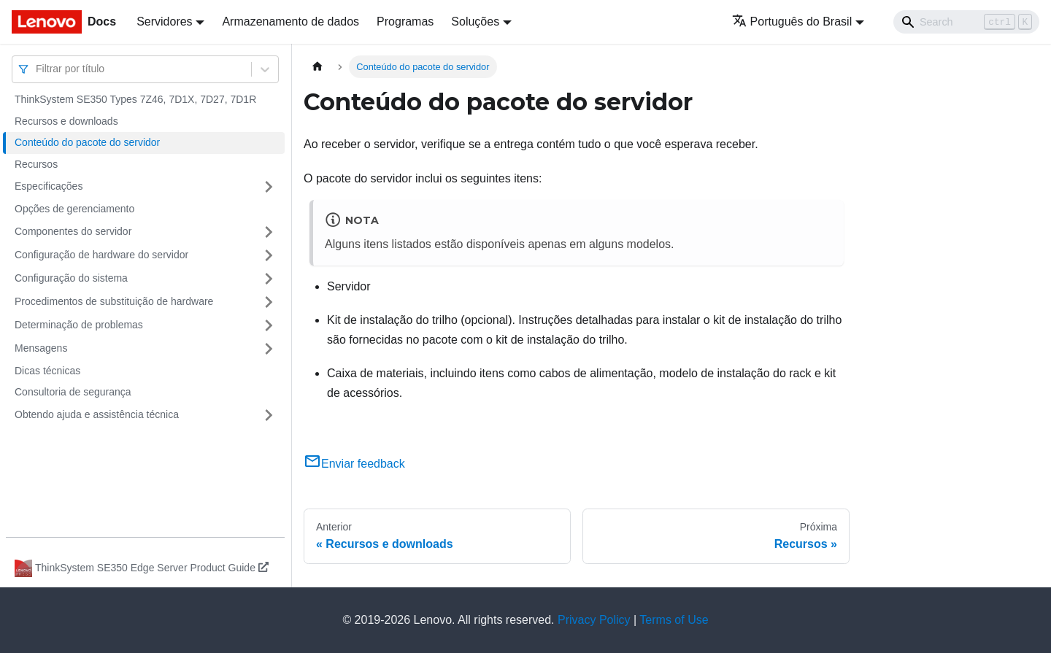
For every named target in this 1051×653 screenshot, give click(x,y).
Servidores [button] (164, 21)
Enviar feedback (354, 463)
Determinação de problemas (79, 325)
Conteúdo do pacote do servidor (87, 142)
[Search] (966, 22)
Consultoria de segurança (73, 392)
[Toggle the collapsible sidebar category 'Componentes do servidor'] (269, 232)
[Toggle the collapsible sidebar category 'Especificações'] (269, 186)
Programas (405, 21)
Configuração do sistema (71, 278)
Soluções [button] (475, 21)
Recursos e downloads (66, 121)
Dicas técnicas (47, 370)
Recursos (36, 164)
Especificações (48, 186)
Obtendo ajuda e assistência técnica (97, 414)
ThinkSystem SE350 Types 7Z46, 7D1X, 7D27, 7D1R (135, 99)
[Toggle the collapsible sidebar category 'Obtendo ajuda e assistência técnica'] (269, 415)
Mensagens (41, 348)
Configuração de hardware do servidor (101, 254)
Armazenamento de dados (290, 21)
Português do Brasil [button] (792, 21)
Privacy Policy (594, 620)
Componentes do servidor (73, 231)
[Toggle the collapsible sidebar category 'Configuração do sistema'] (269, 278)
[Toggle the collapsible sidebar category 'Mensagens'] (269, 348)
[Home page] (317, 66)
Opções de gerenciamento (74, 209)
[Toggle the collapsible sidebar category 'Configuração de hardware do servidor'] (269, 255)
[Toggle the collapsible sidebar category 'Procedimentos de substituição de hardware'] (269, 302)
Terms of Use (673, 620)
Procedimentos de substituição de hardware (114, 301)
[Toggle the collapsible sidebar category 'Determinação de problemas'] (269, 325)
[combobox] (37, 69)
